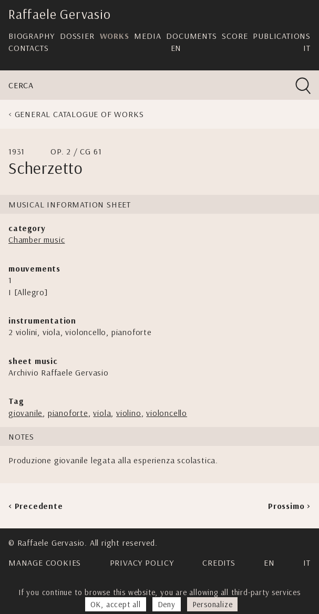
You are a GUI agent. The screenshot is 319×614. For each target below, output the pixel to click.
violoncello (166, 413)
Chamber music (36, 239)
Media (147, 35)
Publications (282, 35)
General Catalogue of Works (79, 114)
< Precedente (35, 506)
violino (128, 413)
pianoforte (68, 413)
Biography (31, 35)
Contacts (28, 48)
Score (235, 35)
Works (114, 35)
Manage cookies (44, 562)
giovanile (25, 413)
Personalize (212, 604)
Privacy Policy (142, 562)
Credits (218, 562)
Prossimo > (289, 506)
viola (102, 413)
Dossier (77, 35)
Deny (167, 604)
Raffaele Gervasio (59, 14)
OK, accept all (115, 604)
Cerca (21, 85)
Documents (191, 35)
